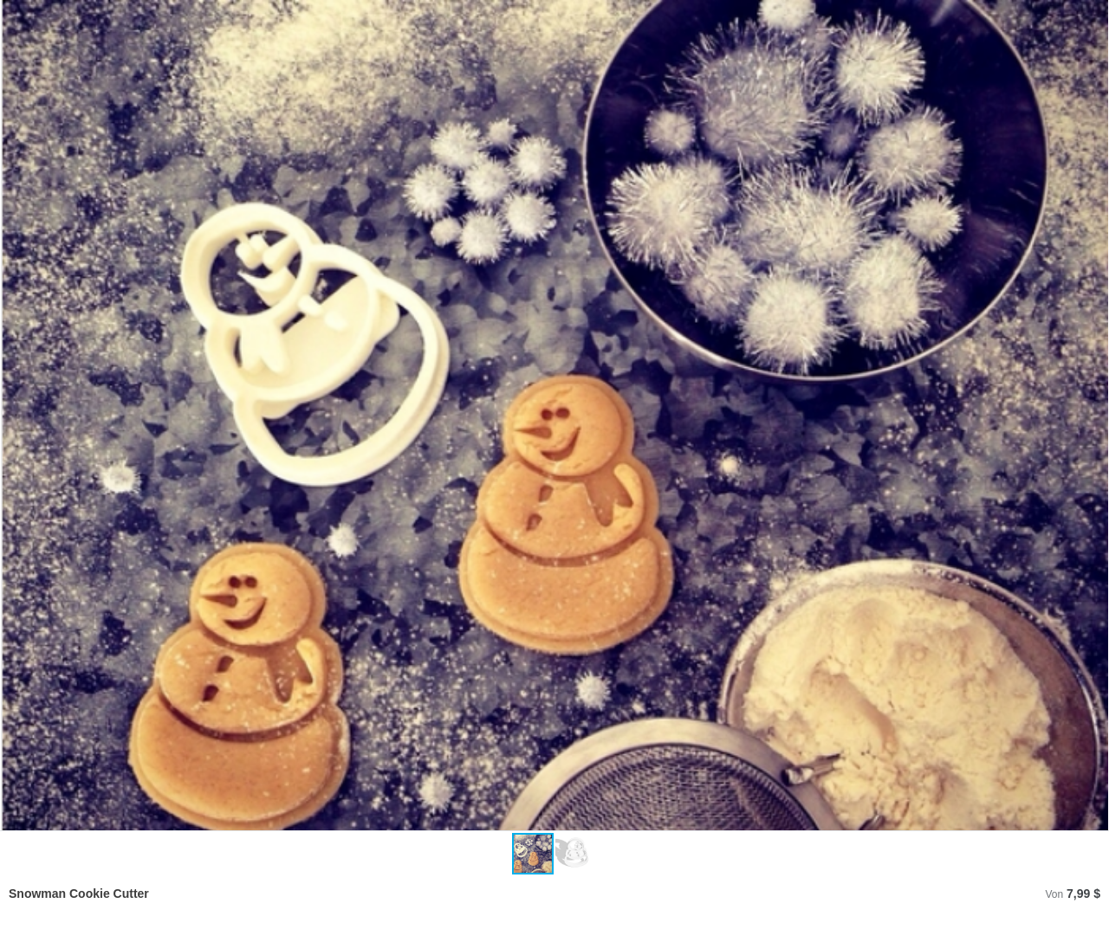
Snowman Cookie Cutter (79, 893)
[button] (1093, 415)
